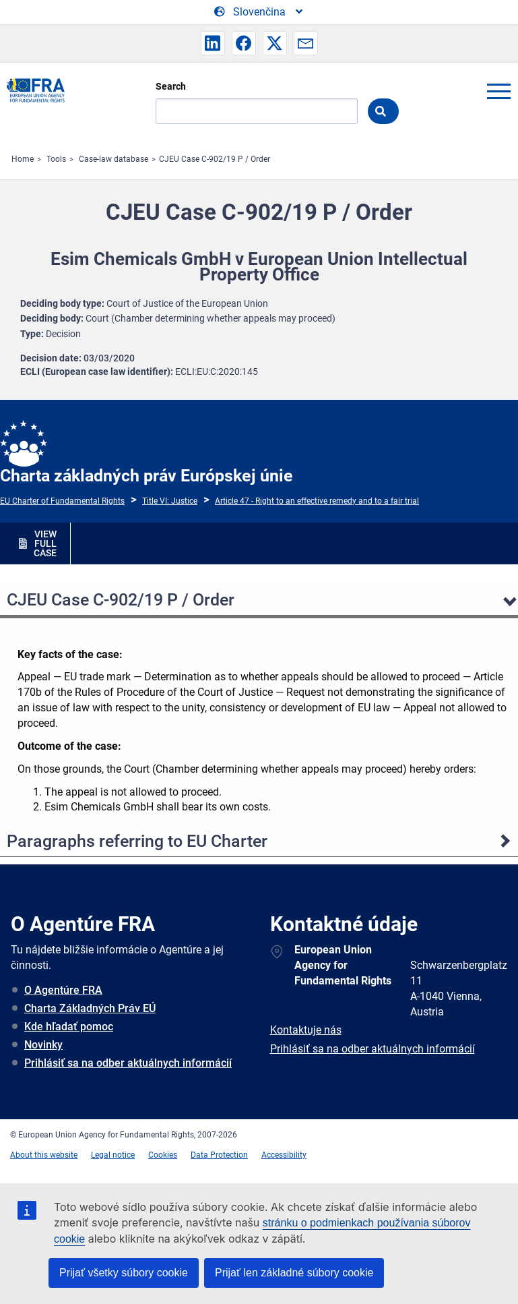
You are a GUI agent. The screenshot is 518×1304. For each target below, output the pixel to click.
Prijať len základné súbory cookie (294, 1272)
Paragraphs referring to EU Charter (137, 841)
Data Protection (219, 1155)
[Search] (257, 111)
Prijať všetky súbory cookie (123, 1272)
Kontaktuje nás (306, 1030)
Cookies (162, 1155)
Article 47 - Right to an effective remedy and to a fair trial (317, 501)
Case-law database (113, 159)
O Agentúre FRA (63, 990)
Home (22, 159)
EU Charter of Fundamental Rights (62, 501)
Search (171, 86)
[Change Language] (259, 12)
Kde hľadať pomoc (68, 1026)
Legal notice (113, 1155)
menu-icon (498, 91)
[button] (213, 43)
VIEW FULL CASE (45, 543)
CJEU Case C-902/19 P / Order (214, 159)
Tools (56, 159)
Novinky (43, 1044)
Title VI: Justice (169, 501)
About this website (43, 1155)
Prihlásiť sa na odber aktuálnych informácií (128, 1063)
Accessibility (283, 1155)
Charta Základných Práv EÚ (90, 1008)
